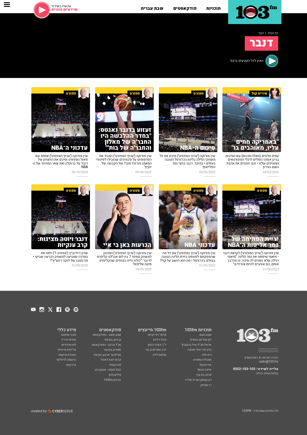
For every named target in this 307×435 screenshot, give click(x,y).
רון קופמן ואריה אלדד (198, 380)
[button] (213, 7)
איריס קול (205, 364)
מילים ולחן (115, 374)
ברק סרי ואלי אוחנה (199, 349)
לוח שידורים (69, 344)
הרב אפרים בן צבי (155, 349)
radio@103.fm (268, 361)
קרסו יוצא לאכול (111, 359)
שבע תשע (205, 334)
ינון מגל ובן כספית (200, 339)
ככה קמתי (115, 364)
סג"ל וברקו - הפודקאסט (106, 344)
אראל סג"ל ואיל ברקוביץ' (196, 344)
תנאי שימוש (68, 334)
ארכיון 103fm (112, 380)
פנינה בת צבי (203, 374)
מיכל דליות (159, 339)
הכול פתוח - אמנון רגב (107, 369)
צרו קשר (71, 364)
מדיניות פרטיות (67, 349)
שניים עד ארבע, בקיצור (107, 354)
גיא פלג (206, 354)
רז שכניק (205, 385)
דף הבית (273, 33)
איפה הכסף (204, 369)
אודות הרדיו (68, 339)
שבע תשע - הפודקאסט (107, 334)
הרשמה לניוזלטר (66, 359)
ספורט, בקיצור (112, 349)
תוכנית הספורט (202, 359)
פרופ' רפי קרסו (157, 334)
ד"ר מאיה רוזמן (157, 344)
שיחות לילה (159, 354)
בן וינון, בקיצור (112, 339)
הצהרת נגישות (67, 354)
